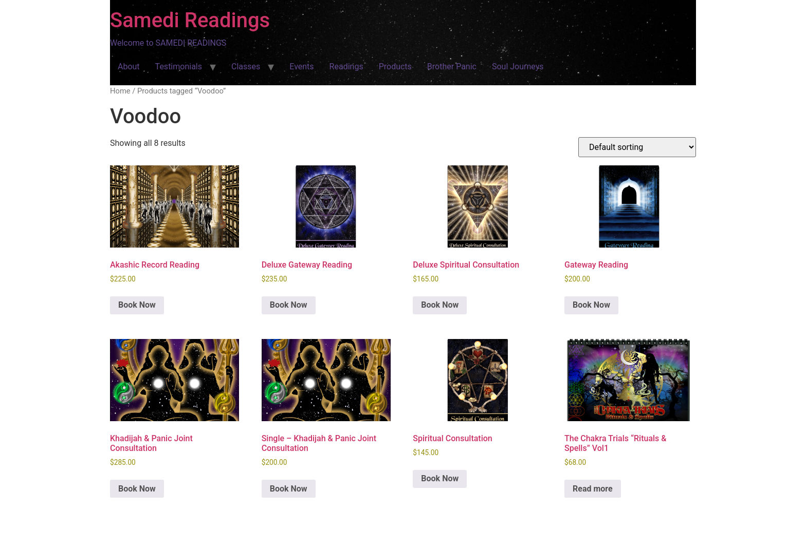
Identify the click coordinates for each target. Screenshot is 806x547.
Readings (346, 66)
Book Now (137, 305)
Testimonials (178, 66)
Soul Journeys (518, 66)
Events (301, 66)
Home (120, 91)
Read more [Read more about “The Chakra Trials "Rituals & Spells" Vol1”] (593, 489)
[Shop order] (637, 147)
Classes (245, 66)
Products (395, 66)
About (129, 66)
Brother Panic (452, 66)
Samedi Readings (190, 20)
